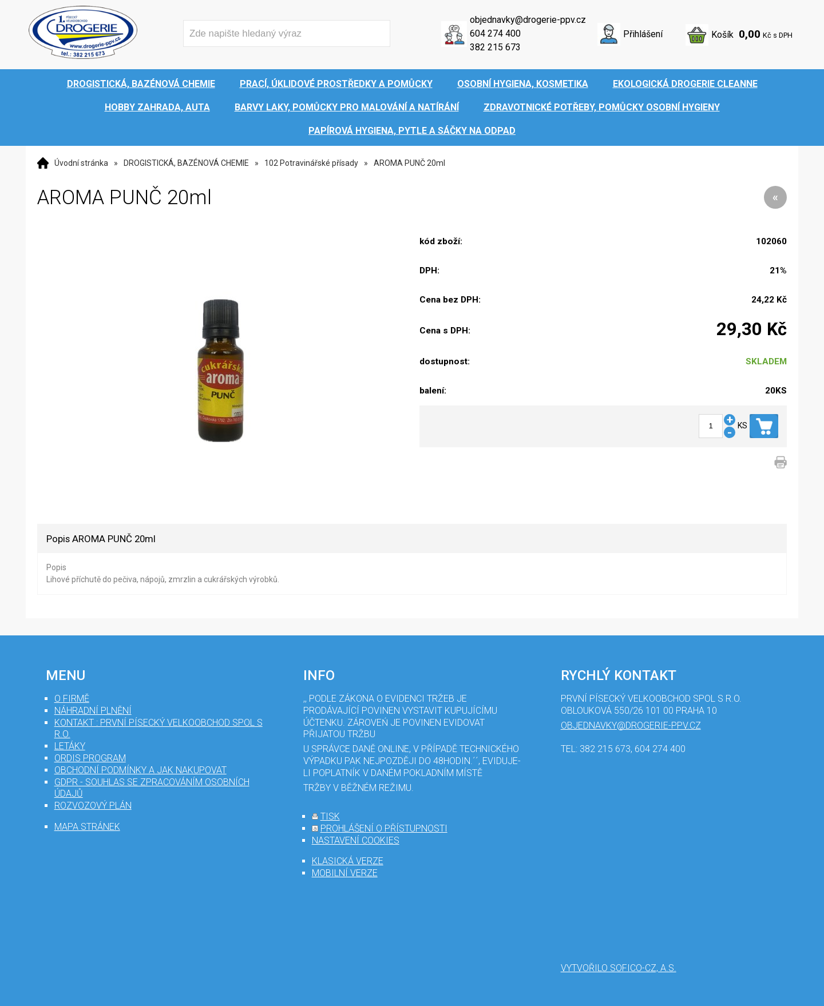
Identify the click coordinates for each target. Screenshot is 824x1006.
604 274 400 (495, 33)
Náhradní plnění (93, 710)
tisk (330, 816)
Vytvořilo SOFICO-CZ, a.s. (618, 968)
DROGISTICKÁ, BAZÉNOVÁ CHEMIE (186, 163)
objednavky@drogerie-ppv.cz (528, 19)
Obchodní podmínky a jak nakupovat (140, 770)
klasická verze (347, 861)
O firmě (71, 698)
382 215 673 (495, 47)
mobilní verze (345, 873)
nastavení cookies (355, 840)
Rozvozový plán (93, 805)
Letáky (69, 746)
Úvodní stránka (81, 163)
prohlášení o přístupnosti (383, 828)
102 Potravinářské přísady (311, 163)
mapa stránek (87, 826)
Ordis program (90, 758)
